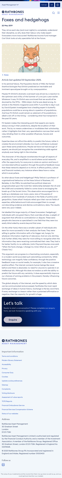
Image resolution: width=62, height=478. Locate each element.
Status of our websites (10, 414)
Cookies (5, 377)
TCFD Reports (7, 401)
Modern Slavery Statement (12, 360)
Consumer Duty (7, 373)
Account (57, 5)
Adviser (44, 5)
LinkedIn (3, 464)
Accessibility (6, 364)
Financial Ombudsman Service (13, 405)
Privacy (4, 368)
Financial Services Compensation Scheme (17, 409)
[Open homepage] (14, 343)
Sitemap (5, 385)
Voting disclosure (8, 393)
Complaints (6, 389)
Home (6, 75)
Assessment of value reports (12, 397)
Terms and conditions (10, 356)
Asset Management (9, 5)
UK (52, 5)
